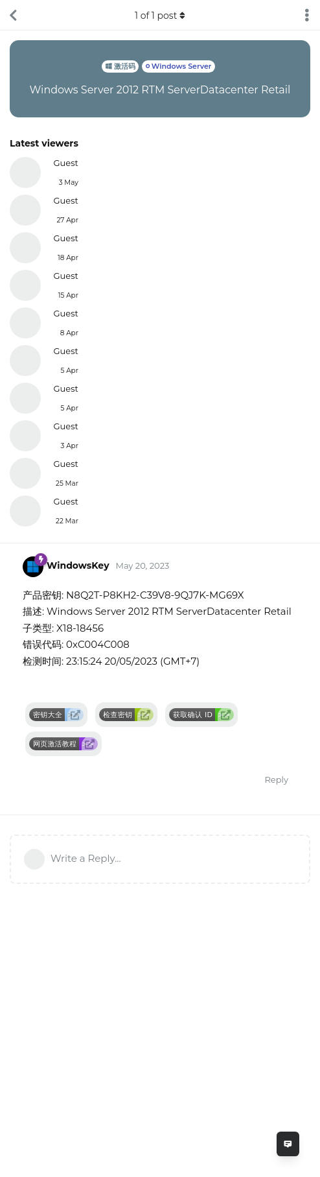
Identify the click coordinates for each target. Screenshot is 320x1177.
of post (160, 15)
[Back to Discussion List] (13, 15)
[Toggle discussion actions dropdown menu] (307, 15)
